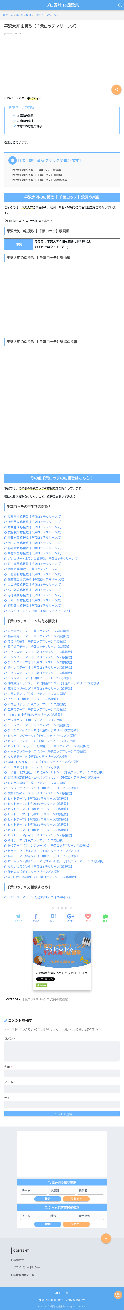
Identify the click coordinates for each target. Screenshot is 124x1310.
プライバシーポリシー (26, 1267)
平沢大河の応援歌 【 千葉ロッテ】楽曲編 (36, 174)
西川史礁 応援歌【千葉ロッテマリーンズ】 (33, 543)
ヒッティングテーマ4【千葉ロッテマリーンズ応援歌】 (41, 741)
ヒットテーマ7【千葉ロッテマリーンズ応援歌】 (37, 830)
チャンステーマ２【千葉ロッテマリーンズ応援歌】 (39, 657)
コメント (10, 1038)
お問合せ (18, 1260)
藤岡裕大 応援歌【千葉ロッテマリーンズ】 (33, 548)
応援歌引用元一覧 (24, 1275)
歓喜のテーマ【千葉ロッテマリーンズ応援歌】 (36, 709)
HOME (62, 1293)
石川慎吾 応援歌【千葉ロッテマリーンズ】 (33, 564)
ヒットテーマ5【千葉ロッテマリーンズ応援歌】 (37, 819)
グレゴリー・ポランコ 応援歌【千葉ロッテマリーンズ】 (42, 558)
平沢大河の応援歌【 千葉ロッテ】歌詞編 (36, 169)
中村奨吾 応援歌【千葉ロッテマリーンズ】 (33, 553)
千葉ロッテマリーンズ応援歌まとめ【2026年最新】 (39, 897)
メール (9, 1082)
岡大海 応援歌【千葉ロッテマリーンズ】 (32, 569)
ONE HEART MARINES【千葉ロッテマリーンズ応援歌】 (42, 762)
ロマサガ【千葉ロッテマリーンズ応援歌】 (33, 767)
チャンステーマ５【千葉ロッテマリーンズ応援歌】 (39, 673)
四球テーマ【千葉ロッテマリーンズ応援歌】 (34, 840)
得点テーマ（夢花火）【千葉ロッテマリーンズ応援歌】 (41, 856)
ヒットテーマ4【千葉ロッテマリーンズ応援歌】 (37, 814)
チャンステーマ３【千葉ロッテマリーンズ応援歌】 (39, 662)
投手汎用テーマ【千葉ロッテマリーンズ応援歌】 (37, 646)
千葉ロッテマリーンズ (35, 999)
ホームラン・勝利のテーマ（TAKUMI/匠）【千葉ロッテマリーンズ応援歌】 (54, 861)
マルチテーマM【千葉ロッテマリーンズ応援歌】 (37, 756)
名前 (8, 1067)
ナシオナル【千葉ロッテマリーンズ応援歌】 (34, 720)
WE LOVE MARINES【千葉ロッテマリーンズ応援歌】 (41, 877)
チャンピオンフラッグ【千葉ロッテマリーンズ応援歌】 (41, 788)
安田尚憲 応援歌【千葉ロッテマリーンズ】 (33, 537)
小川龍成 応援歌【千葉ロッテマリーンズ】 (33, 590)
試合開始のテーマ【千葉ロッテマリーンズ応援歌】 (39, 793)
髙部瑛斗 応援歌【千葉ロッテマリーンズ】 (33, 516)
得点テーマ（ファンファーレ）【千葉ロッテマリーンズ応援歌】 (47, 845)
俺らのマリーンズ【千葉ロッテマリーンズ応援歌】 (39, 688)
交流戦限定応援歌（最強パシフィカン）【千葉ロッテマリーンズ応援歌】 (53, 777)
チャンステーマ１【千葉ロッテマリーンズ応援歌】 (39, 652)
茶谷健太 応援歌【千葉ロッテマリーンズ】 (33, 605)
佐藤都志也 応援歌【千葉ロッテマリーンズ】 (35, 579)
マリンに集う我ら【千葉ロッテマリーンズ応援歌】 (39, 866)
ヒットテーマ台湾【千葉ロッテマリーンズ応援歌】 (39, 835)
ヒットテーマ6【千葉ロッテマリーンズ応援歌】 (37, 824)
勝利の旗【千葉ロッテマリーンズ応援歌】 (33, 872)
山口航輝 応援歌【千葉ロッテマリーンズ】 (33, 584)
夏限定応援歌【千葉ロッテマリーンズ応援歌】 (36, 783)
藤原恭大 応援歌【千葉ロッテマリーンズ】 (33, 522)
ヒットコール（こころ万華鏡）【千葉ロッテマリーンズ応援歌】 (47, 746)
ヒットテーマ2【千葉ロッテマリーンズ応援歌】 (37, 803)
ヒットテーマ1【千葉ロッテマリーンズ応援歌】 (37, 798)
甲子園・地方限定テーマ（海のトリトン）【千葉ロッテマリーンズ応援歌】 (54, 772)
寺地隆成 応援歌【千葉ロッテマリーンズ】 (33, 595)
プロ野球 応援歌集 (62, 5)
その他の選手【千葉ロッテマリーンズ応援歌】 (36, 641)
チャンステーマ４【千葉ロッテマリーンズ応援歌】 (39, 667)
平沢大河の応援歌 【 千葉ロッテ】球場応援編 (39, 179)
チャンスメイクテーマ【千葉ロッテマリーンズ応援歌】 (41, 730)
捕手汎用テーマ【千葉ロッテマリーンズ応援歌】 (37, 636)
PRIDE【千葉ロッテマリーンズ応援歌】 (31, 699)
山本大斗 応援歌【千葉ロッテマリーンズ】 (33, 600)
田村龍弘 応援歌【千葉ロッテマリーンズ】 (33, 574)
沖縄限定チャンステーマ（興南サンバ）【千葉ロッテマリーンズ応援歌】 (53, 683)
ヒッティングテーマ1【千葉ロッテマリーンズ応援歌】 (41, 735)
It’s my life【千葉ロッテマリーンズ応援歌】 (33, 714)
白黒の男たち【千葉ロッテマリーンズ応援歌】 (36, 694)
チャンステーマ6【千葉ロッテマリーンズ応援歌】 (38, 678)
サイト (8, 1098)
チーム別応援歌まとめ (71, 1300)
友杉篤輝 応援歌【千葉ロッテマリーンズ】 (33, 532)
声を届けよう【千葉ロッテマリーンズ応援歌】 (36, 704)
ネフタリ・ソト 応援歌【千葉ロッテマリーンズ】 (38, 611)
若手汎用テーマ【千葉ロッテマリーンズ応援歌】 (37, 631)
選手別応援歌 (60, 999)
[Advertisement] (62, 63)
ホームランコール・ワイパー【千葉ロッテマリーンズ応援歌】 (46, 751)
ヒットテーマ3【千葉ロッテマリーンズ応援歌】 (37, 809)
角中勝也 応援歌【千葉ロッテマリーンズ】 (33, 527)
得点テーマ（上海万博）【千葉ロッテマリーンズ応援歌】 (43, 851)
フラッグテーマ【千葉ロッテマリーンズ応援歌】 (37, 725)
